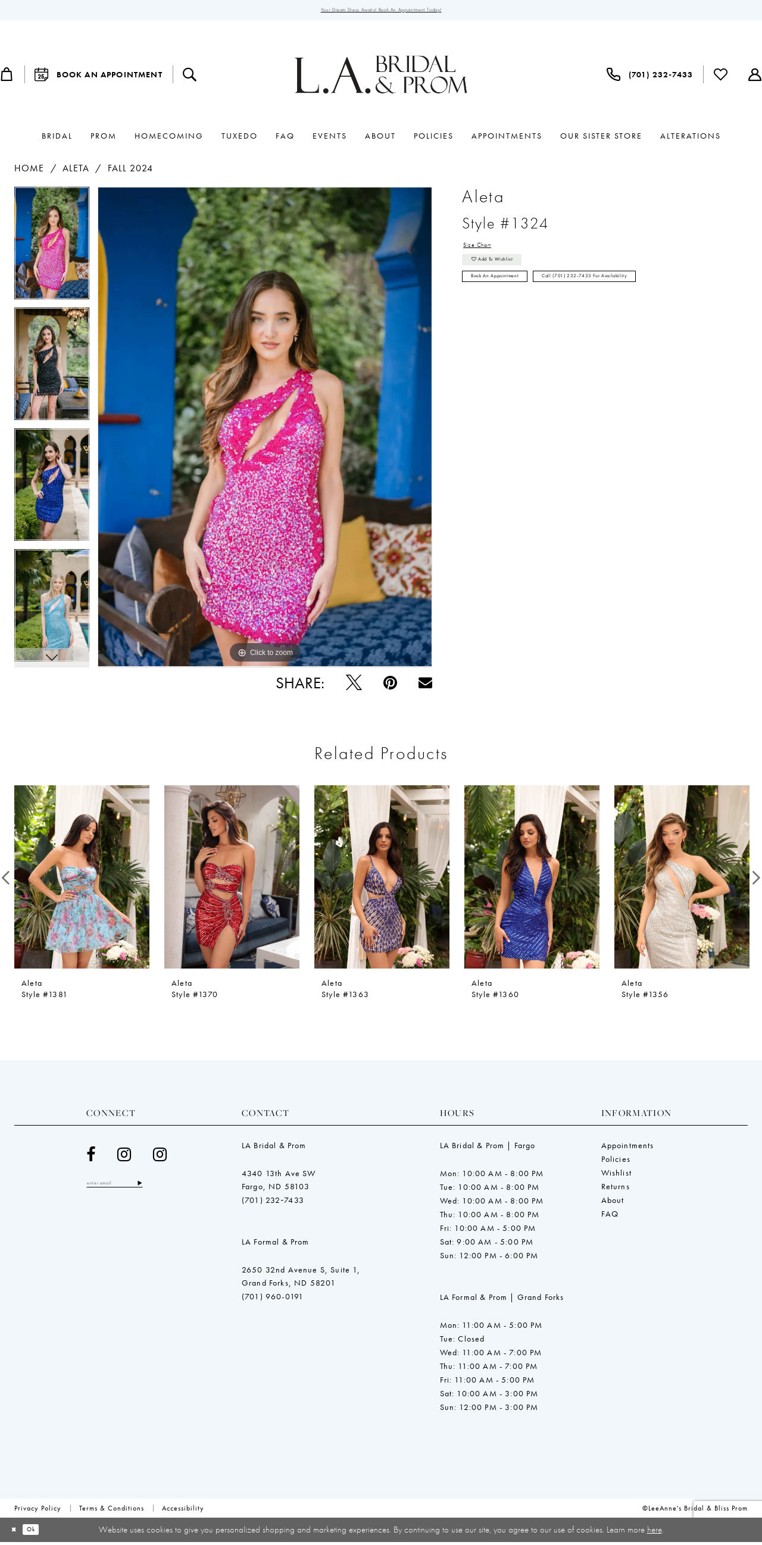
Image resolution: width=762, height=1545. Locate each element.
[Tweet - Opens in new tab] (354, 686)
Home (29, 171)
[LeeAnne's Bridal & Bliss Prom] (381, 78)
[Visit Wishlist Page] (721, 78)
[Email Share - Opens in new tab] (425, 685)
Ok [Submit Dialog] (43, 1532)
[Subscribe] (171, 1188)
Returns (615, 1189)
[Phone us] (650, 78)
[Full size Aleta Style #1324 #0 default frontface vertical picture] (265, 430)
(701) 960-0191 (273, 1299)
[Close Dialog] (17, 1532)
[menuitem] (98, 78)
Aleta (76, 171)
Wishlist (616, 1175)
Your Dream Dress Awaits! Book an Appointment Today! (381, 12)
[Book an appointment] (98, 78)
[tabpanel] (51, 250)
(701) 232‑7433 (273, 1203)
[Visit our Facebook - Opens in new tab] (91, 1157)
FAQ (610, 1216)
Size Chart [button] (486, 251)
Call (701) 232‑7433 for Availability (646, 300)
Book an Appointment (512, 300)
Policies (615, 1162)
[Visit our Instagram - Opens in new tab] (124, 1157)
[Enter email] (131, 1188)
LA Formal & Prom (276, 1244)
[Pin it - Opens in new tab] (390, 686)
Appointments (627, 1148)
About (612, 1203)
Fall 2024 (131, 171)
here (654, 1532)
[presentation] (81, 880)
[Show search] (190, 78)
